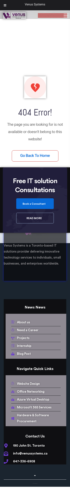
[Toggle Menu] (5, 5)
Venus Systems (35, 4)
